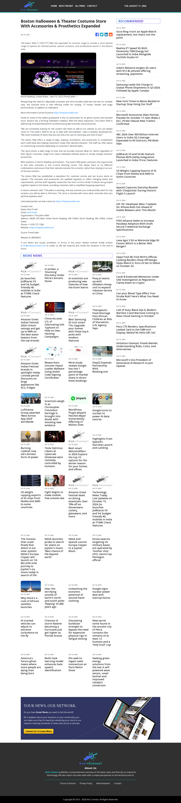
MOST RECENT (66, 6)
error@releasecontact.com (33, 245)
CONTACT (92, 6)
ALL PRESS (80, 6)
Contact (117, 783)
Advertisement (103, 783)
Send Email (32, 212)
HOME (54, 6)
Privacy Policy (86, 783)
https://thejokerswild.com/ (65, 112)
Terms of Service (68, 783)
